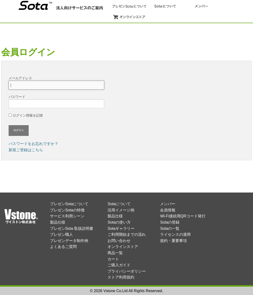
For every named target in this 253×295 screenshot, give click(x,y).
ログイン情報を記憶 (26, 115)
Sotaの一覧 (169, 228)
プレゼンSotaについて (69, 204)
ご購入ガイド (119, 265)
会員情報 (167, 210)
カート (113, 259)
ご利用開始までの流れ (127, 234)
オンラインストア (123, 247)
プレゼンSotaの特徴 (67, 210)
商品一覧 (115, 253)
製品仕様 (57, 222)
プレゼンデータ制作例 (69, 241)
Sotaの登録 (169, 222)
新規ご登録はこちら (26, 150)
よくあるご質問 (63, 247)
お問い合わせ (119, 241)
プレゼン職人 (61, 234)
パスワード (56, 101)
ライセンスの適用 (175, 234)
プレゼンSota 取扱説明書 (71, 228)
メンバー (167, 204)
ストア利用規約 (121, 277)
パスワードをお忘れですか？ (33, 144)
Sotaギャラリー (121, 228)
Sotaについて (119, 204)
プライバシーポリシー (127, 271)
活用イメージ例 (121, 210)
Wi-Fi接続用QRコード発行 (182, 216)
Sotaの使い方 (119, 222)
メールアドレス (56, 83)
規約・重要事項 (173, 241)
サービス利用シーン (67, 216)
